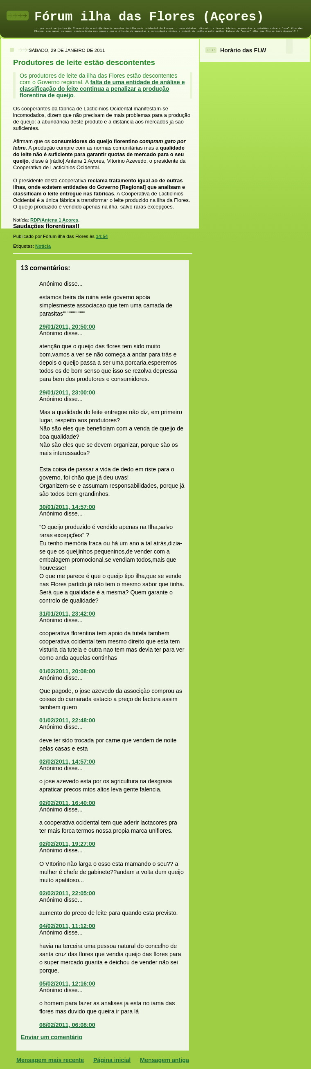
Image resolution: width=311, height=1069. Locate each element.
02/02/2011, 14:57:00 (67, 761)
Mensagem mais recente (50, 1060)
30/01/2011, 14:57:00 (67, 507)
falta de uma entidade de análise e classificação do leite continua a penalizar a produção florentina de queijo (102, 89)
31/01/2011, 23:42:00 (67, 613)
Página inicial (112, 1060)
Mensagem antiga (164, 1060)
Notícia (43, 246)
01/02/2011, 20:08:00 (67, 671)
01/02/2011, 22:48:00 (67, 720)
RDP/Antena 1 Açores (54, 219)
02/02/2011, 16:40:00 (67, 803)
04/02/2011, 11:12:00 (67, 926)
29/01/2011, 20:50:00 (67, 326)
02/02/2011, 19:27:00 (67, 843)
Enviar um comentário (51, 1037)
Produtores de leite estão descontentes (84, 62)
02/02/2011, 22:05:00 (67, 893)
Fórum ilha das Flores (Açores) (149, 17)
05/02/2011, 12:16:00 (67, 983)
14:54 (102, 236)
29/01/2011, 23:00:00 (67, 392)
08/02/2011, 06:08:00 (67, 1025)
